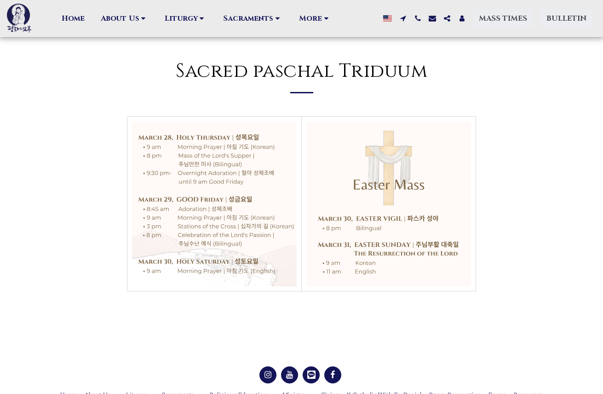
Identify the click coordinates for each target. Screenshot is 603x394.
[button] (124, 18)
